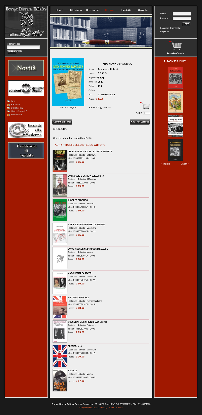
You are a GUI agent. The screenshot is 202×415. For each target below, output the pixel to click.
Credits (119, 408)
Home (59, 10)
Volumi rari (16, 114)
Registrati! (164, 32)
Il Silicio (102, 73)
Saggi (101, 77)
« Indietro (165, 164)
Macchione (91, 228)
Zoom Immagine (68, 106)
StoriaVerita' (17, 108)
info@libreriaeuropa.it (89, 408)
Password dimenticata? (170, 28)
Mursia (90, 252)
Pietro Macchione (94, 301)
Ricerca (109, 10)
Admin (111, 408)
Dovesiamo (92, 10)
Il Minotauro (92, 179)
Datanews (91, 155)
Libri (13, 101)
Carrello (142, 10)
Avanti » (185, 164)
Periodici (15, 104)
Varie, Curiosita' (19, 111)
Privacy (103, 408)
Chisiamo (76, 10)
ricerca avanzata (14, 51)
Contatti (126, 10)
